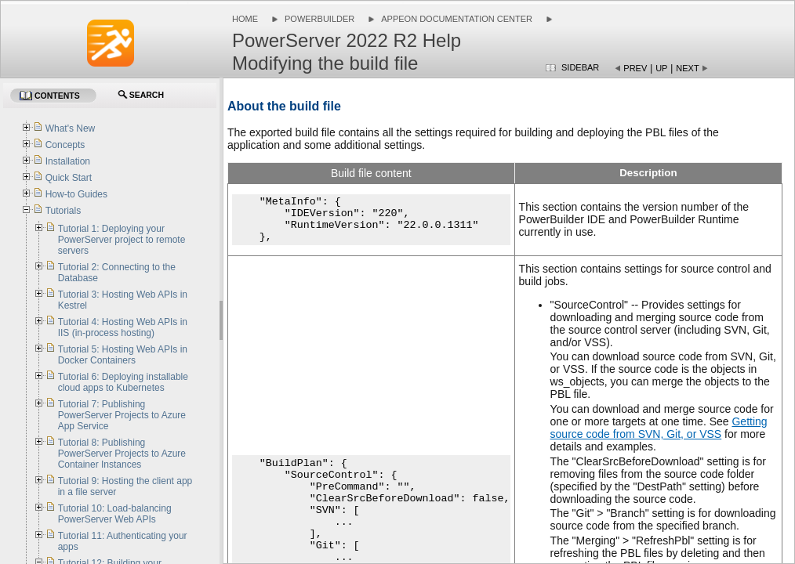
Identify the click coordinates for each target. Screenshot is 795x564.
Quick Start (68, 177)
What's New (70, 128)
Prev (635, 68)
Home (245, 19)
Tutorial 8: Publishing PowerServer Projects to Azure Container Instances (122, 453)
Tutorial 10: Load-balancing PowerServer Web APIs (115, 514)
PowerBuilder (319, 19)
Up (661, 68)
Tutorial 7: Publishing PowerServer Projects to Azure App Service (122, 415)
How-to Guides (76, 194)
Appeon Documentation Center (456, 19)
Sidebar (580, 67)
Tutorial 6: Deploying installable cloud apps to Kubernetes (123, 382)
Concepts (65, 144)
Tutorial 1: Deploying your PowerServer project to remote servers (122, 239)
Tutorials (63, 210)
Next (687, 68)
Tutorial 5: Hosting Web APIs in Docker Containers (122, 355)
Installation (67, 161)
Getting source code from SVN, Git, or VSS (659, 427)
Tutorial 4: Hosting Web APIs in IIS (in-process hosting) (122, 327)
